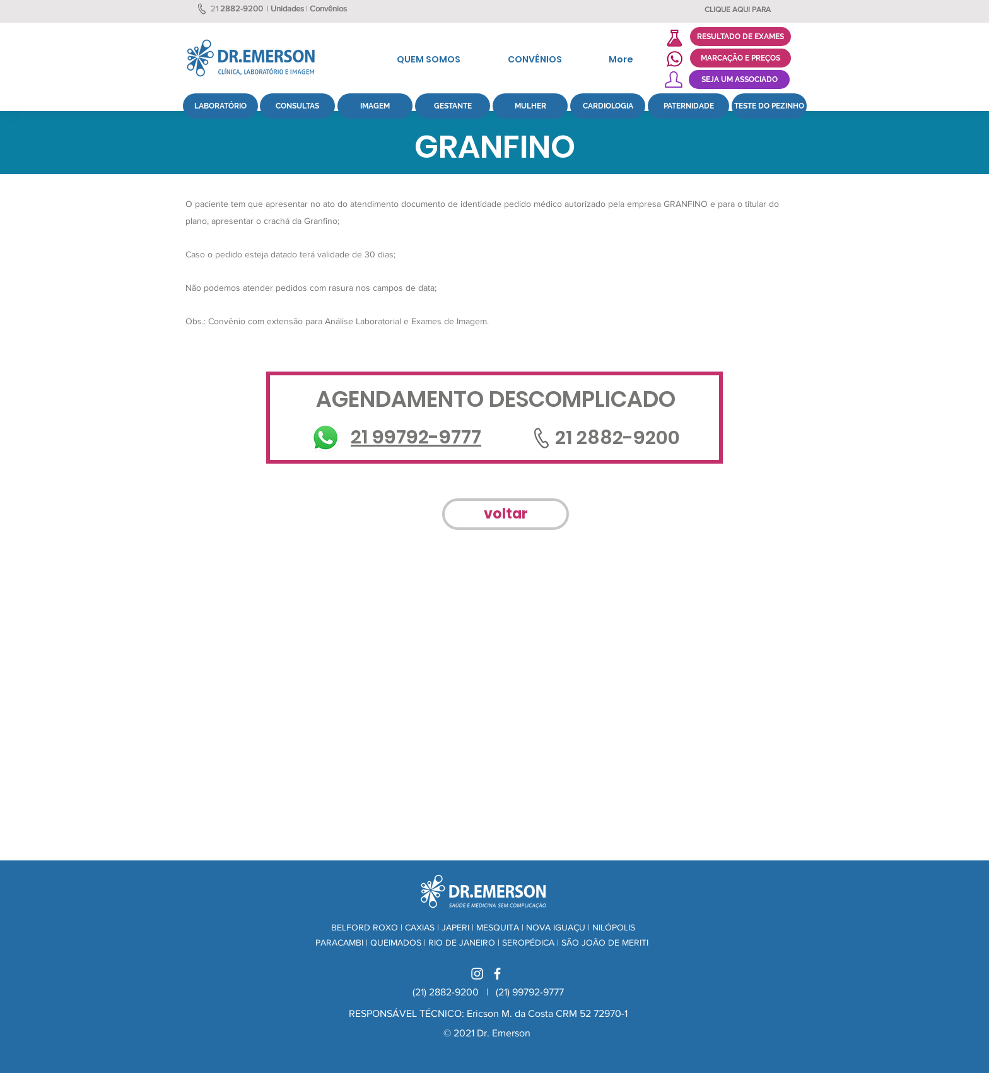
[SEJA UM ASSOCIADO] (739, 79)
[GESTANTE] (452, 106)
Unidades (287, 8)
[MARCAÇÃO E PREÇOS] (740, 58)
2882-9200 (241, 8)
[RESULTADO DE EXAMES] (740, 36)
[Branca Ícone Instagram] (477, 974)
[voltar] (505, 514)
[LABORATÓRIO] (220, 106)
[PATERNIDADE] (688, 106)
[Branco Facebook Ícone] (497, 974)
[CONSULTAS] (297, 106)
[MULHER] (530, 106)
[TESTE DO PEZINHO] (769, 106)
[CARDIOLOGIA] (607, 106)
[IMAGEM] (375, 106)
